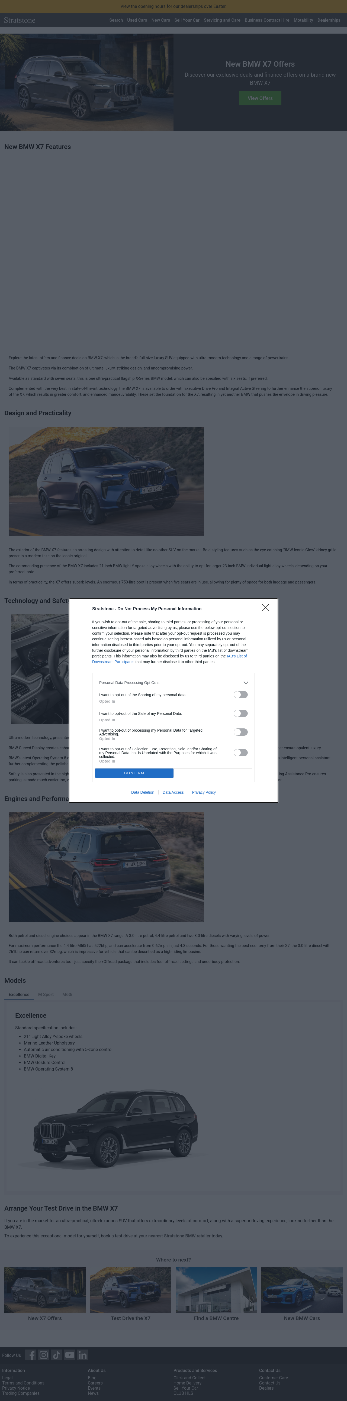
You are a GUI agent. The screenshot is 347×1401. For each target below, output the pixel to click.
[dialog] (173, 701)
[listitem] (173, 683)
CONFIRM (134, 773)
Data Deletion (142, 792)
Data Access (173, 792)
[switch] (241, 694)
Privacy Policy (204, 792)
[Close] (267, 609)
